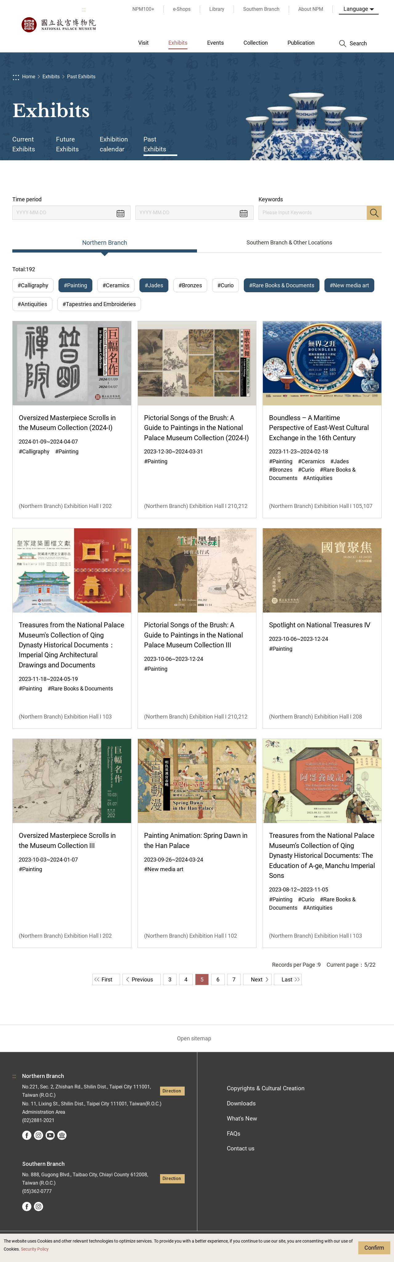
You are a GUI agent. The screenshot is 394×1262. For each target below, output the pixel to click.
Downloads (241, 1103)
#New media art (349, 285)
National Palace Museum (58, 24)
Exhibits (51, 77)
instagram (38, 1135)
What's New (242, 1118)
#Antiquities (32, 304)
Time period (27, 199)
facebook (26, 1135)
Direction (172, 1091)
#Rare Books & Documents (281, 285)
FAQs (233, 1133)
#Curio (225, 285)
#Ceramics (116, 285)
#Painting (75, 285)
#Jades (154, 285)
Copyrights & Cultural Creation (265, 1088)
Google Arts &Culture (61, 1135)
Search (374, 213)
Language (356, 9)
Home (28, 77)
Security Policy (35, 1249)
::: (84, 9)
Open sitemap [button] (194, 1038)
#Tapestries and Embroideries (99, 304)
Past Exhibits (81, 77)
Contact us (241, 1148)
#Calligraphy (33, 285)
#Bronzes (190, 285)
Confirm (374, 1247)
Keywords (271, 199)
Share (320, 178)
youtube (50, 1135)
